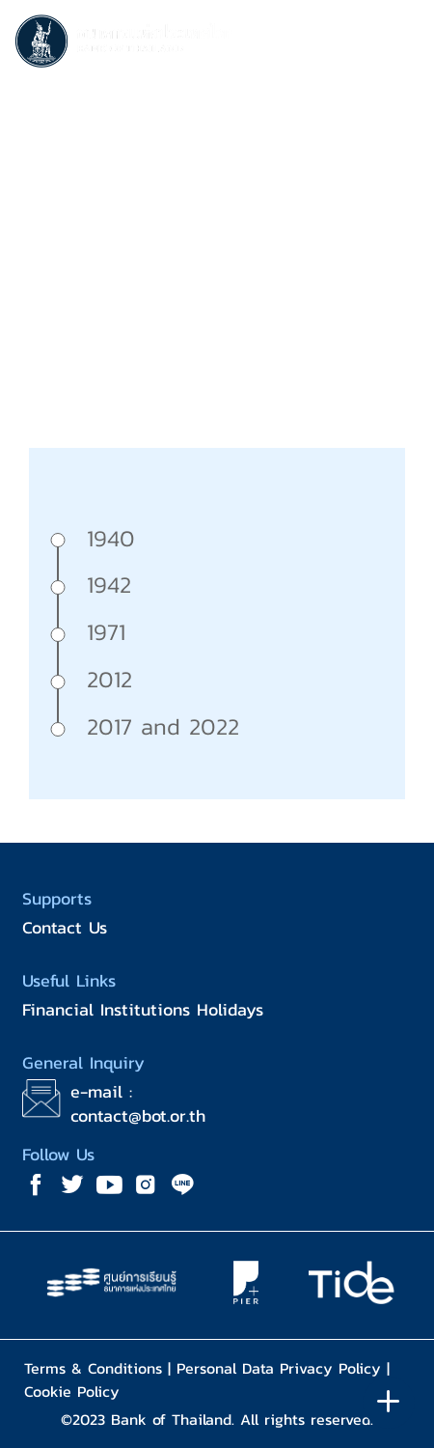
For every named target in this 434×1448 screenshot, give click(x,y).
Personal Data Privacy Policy (278, 1367)
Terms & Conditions (93, 1367)
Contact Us (64, 927)
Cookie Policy (72, 1391)
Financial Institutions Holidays (142, 1009)
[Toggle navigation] (400, 44)
